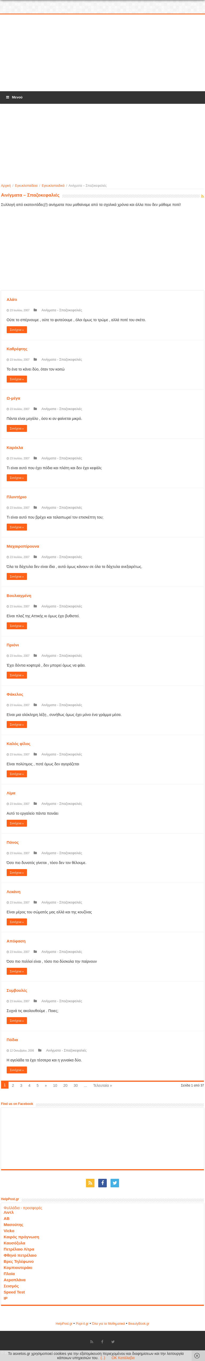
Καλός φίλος (18, 743)
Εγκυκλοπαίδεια (26, 186)
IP (5, 1298)
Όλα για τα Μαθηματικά (108, 1324)
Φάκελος (15, 694)
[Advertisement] (102, 53)
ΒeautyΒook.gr (138, 1324)
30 (76, 1085)
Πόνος (13, 842)
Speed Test (14, 1292)
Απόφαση (16, 941)
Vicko (9, 1230)
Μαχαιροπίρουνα (23, 546)
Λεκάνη (14, 891)
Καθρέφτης (17, 349)
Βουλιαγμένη (19, 595)
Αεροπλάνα (15, 1280)
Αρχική (6, 186)
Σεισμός (11, 1286)
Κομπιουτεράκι (18, 1267)
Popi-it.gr (82, 1324)
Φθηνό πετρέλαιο (20, 1255)
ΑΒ (7, 1218)
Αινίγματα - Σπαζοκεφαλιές (62, 310)
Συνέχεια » (17, 330)
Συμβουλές (17, 990)
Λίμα (11, 793)
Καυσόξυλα (14, 1243)
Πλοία (9, 1273)
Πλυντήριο (17, 497)
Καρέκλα (15, 447)
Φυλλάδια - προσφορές (23, 1208)
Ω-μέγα (13, 398)
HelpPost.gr (64, 1324)
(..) (103, 1358)
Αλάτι (12, 299)
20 (65, 1085)
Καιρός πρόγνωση (21, 1237)
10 (55, 1085)
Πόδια (12, 1039)
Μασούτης (13, 1224)
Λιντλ (9, 1212)
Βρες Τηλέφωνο (19, 1261)
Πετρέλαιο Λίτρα (19, 1249)
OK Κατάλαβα (123, 1358)
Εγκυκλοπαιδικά (53, 186)
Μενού (13, 97)
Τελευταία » (102, 1085)
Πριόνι (13, 645)
